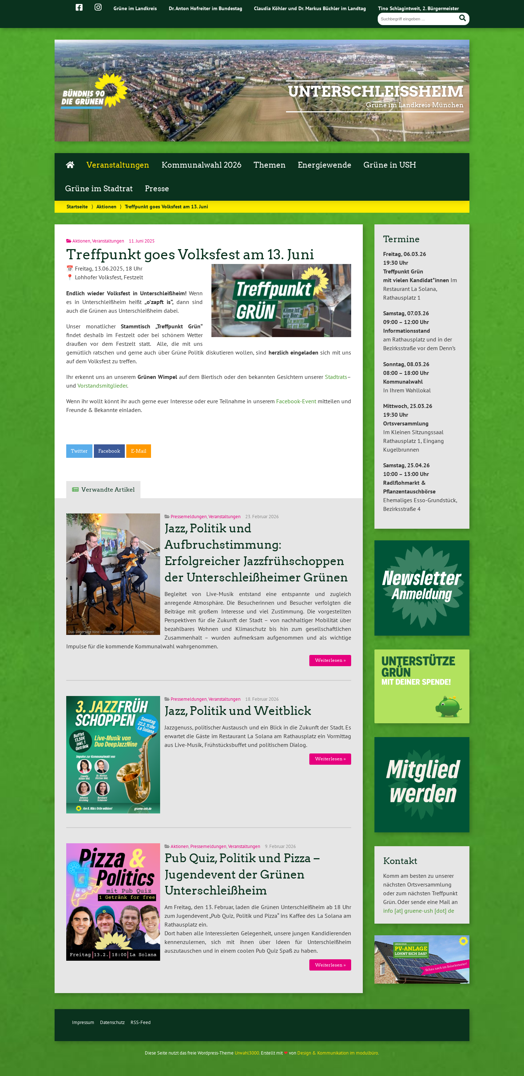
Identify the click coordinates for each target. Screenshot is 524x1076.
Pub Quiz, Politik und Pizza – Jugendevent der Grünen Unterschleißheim (241, 874)
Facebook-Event (296, 401)
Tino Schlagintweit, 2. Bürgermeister (418, 8)
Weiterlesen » (330, 660)
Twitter (79, 451)
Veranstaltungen (118, 165)
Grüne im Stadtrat (99, 188)
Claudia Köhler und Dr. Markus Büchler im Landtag (310, 8)
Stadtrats (336, 376)
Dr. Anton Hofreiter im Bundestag (205, 8)
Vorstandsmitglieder (102, 385)
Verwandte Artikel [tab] (108, 489)
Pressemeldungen (189, 516)
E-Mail (138, 451)
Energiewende (325, 165)
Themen (270, 165)
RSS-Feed (141, 1022)
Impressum (83, 1022)
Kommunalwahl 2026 (202, 165)
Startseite (77, 206)
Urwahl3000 (247, 1053)
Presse (157, 188)
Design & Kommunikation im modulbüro (337, 1053)
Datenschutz (112, 1022)
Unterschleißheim (376, 91)
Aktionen (106, 206)
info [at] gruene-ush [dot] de (418, 910)
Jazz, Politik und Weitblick (237, 711)
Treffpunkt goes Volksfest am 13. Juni (190, 254)
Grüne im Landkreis (135, 8)
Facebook (109, 451)
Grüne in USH (390, 165)
